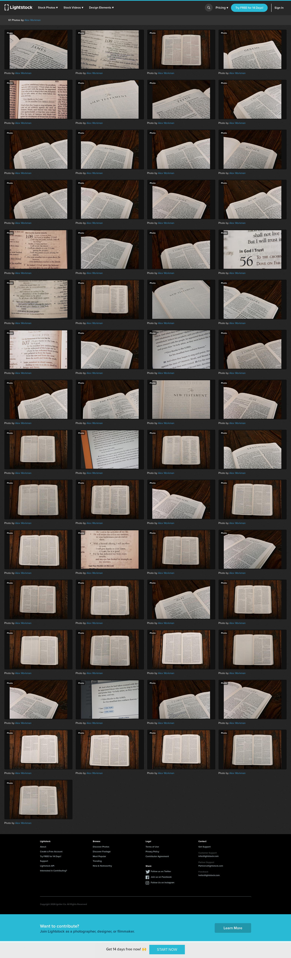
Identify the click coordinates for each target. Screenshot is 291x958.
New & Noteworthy (102, 865)
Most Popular (99, 856)
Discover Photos (101, 846)
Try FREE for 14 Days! (249, 8)
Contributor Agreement (157, 856)
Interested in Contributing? (53, 870)
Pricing (222, 8)
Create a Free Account (51, 851)
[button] (48, 7)
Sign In (279, 8)
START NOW (167, 949)
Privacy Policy (152, 851)
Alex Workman (32, 20)
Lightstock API (47, 865)
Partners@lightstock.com (210, 865)
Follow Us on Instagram (162, 882)
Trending (97, 860)
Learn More (233, 928)
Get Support (204, 846)
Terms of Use (152, 846)
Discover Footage (102, 851)
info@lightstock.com (208, 856)
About (43, 846)
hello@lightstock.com (209, 875)
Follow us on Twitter (161, 871)
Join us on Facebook (161, 876)
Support (44, 860)
